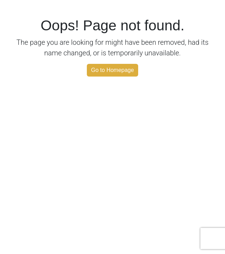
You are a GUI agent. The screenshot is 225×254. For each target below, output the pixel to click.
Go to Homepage (112, 70)
